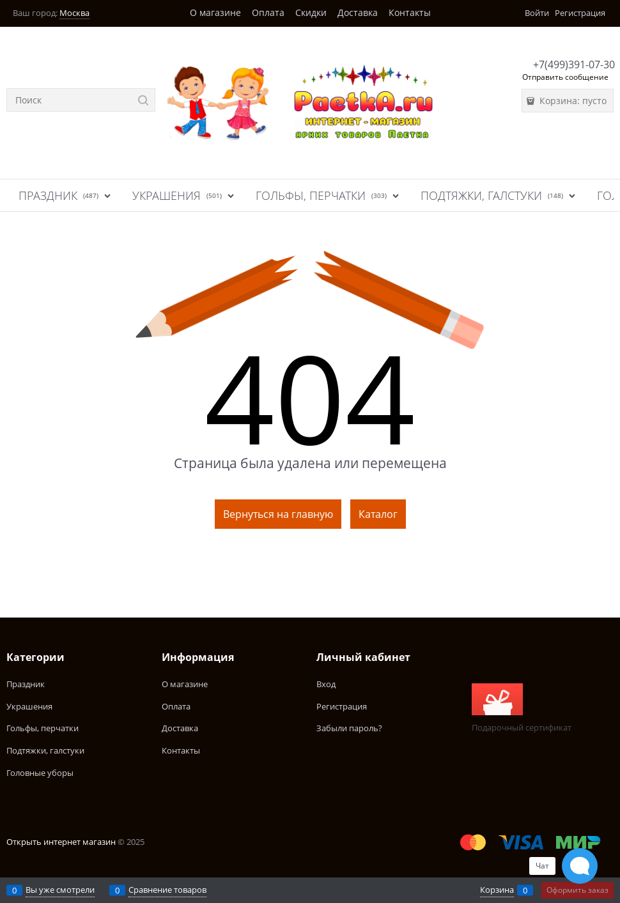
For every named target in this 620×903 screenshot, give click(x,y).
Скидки (311, 12)
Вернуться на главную (278, 514)
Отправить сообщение (565, 77)
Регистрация (580, 13)
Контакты (410, 12)
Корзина (497, 889)
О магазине (215, 12)
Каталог (378, 514)
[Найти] (143, 100)
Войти (537, 13)
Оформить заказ (577, 889)
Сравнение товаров (167, 889)
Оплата (268, 12)
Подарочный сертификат (521, 708)
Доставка (357, 12)
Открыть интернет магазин (61, 841)
